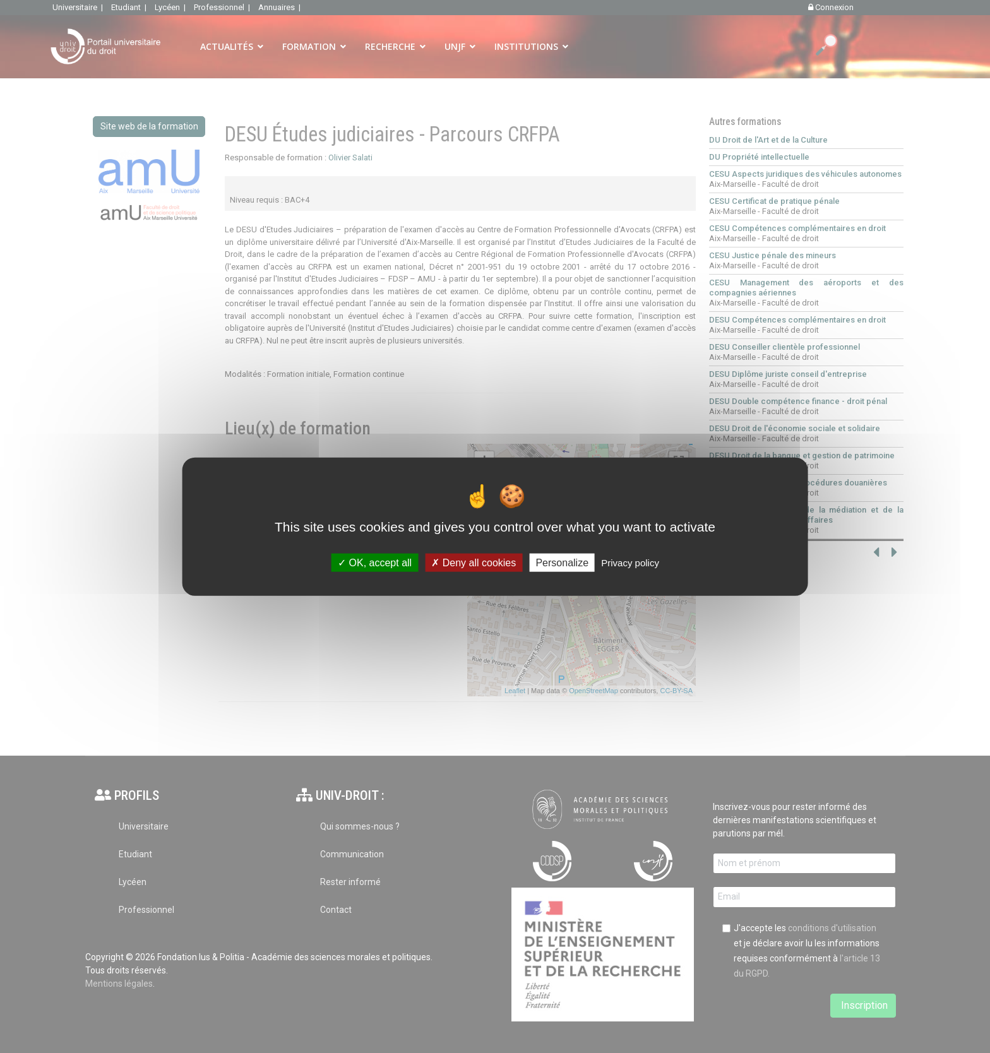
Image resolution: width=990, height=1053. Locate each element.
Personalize (561, 562)
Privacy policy (630, 562)
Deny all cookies (473, 562)
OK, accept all (375, 562)
